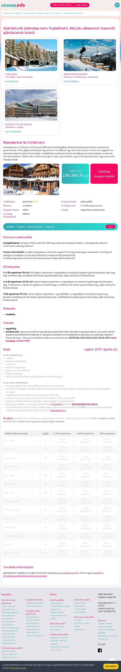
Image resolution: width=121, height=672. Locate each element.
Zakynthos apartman (35, 635)
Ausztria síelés (57, 600)
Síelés (17, 13)
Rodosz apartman (33, 620)
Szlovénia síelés (82, 599)
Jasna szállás (55, 630)
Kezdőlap (7, 13)
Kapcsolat (102, 620)
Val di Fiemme (56, 650)
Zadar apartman (8, 637)
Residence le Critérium (73, 13)
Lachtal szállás (56, 603)
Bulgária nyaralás (34, 599)
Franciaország (29, 13)
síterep (50, 226)
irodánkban (57, 404)
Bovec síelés (80, 612)
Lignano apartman (9, 657)
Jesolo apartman (8, 651)
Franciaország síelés (84, 617)
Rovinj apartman (9, 622)
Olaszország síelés (59, 634)
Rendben (111, 666)
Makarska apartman (10, 631)
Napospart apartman (34, 603)
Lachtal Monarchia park (60, 606)
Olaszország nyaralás (12, 648)
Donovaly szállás (57, 626)
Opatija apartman (9, 643)
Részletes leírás (18, 668)
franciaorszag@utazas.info (65, 573)
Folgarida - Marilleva (58, 641)
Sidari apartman (33, 632)
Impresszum (103, 639)
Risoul (77, 626)
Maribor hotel (80, 603)
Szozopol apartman (34, 606)
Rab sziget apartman (10, 612)
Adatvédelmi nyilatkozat (108, 636)
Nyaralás (6, 594)
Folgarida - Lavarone (58, 638)
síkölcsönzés (35, 226)
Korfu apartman (32, 629)
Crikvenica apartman (10, 628)
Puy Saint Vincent (82, 623)
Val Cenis (56, 13)
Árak (110, 226)
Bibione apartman (9, 654)
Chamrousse (80, 629)
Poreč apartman (8, 609)
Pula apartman (8, 625)
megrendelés (104, 173)
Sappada (54, 644)
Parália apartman (33, 626)
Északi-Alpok (43, 13)
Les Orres (78, 620)
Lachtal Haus (55, 609)
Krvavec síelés (80, 609)
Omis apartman (8, 634)
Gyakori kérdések (105, 627)
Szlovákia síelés (58, 623)
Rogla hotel (79, 606)
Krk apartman (8, 618)
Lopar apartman (8, 615)
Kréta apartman (32, 623)
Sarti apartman (32, 617)
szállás (10, 226)
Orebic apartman (9, 606)
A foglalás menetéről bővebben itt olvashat (25, 576)
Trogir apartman (8, 640)
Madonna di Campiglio (59, 647)
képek (21, 226)
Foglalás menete (105, 623)
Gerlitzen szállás (57, 612)
